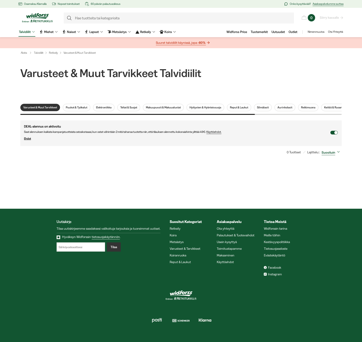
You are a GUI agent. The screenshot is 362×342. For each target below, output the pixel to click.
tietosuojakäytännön (106, 237)
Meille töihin (272, 235)
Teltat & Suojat (129, 107)
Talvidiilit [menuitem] (26, 31)
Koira (173, 235)
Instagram (275, 274)
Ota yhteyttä (225, 228)
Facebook (274, 267)
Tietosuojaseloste (275, 249)
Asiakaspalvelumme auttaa (328, 4)
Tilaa (114, 247)
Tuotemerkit (259, 31)
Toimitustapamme (229, 249)
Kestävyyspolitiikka (277, 242)
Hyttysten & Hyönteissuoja (205, 107)
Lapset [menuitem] (93, 31)
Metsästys (177, 242)
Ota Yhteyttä (336, 31)
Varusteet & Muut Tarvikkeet (79, 52)
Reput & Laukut (239, 107)
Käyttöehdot (225, 262)
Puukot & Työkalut (76, 107)
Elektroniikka (103, 107)
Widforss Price (236, 31)
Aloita (27, 53)
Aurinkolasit (285, 107)
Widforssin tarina (275, 228)
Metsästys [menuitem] (119, 31)
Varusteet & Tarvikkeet (185, 249)
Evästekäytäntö (274, 255)
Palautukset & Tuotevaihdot (235, 235)
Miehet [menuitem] (48, 31)
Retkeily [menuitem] (145, 31)
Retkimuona (308, 107)
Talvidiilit (38, 52)
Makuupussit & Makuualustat (163, 107)
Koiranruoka (178, 255)
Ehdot (177, 138)
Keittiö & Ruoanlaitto (336, 107)
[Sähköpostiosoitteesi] (81, 247)
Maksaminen (225, 255)
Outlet (293, 31)
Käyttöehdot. (213, 132)
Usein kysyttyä (227, 242)
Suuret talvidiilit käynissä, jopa (181, 42)
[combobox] (332, 152)
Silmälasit (263, 107)
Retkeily (53, 52)
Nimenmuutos (316, 31)
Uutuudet (278, 31)
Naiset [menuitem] (71, 31)
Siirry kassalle (329, 17)
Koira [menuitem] (167, 31)
